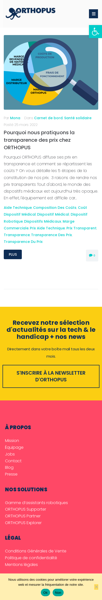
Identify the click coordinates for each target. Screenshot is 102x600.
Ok (45, 592)
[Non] (96, 587)
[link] (95, 31)
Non (58, 592)
